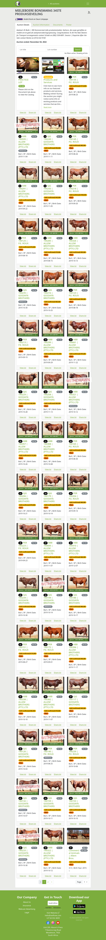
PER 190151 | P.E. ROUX (23, 647)
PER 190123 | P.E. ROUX (74, 292)
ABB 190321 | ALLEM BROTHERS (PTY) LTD (74, 397)
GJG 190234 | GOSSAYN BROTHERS (23, 598)
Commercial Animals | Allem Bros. (74, 854)
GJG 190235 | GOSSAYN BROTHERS (23, 293)
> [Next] (51, 882)
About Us (27, 902)
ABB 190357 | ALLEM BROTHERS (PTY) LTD (23, 446)
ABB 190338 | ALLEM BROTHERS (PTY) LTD (23, 702)
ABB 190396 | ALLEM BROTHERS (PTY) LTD (74, 650)
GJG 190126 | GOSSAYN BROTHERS (23, 752)
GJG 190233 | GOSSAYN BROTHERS (23, 851)
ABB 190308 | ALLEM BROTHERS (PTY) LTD (49, 446)
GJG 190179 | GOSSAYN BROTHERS (49, 497)
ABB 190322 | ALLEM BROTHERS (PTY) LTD (49, 853)
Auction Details (23, 25)
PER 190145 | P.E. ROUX (74, 139)
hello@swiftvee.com (53, 915)
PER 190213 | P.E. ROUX (23, 342)
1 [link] (44, 882)
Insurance (27, 905)
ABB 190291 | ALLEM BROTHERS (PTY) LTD (23, 191)
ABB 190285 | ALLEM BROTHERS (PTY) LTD (49, 243)
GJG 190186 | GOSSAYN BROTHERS (74, 598)
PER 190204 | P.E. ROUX (74, 496)
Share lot (32, 112)
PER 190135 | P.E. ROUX (74, 79)
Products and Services (50, 81)
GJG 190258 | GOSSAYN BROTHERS (49, 395)
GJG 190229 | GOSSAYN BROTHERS (23, 395)
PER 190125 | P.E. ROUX (23, 240)
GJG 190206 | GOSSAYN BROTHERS (23, 497)
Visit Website (53, 913)
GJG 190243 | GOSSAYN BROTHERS (49, 189)
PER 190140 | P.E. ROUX (49, 751)
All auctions (53, 3)
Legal (27, 912)
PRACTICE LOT (23, 81)
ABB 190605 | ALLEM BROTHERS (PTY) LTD (49, 548)
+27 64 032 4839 (53, 918)
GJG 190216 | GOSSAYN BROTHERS (49, 293)
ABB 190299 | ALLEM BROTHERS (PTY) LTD (49, 345)
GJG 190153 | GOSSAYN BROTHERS (74, 802)
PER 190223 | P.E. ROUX (23, 545)
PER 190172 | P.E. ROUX (49, 647)
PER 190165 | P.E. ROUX (74, 444)
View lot (23, 112)
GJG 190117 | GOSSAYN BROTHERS (74, 700)
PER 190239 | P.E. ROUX (74, 751)
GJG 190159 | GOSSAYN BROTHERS (49, 802)
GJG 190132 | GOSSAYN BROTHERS (23, 802)
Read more (47, 107)
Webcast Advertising (27, 909)
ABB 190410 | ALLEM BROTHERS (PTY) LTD (74, 548)
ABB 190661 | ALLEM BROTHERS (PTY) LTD (74, 345)
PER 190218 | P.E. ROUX (74, 188)
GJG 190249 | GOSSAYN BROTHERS (49, 140)
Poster (69, 25)
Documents (58, 25)
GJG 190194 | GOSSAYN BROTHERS (49, 598)
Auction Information (41, 25)
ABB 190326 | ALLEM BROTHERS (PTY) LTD (74, 243)
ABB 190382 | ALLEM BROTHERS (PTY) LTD (49, 702)
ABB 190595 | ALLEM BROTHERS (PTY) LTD (23, 141)
